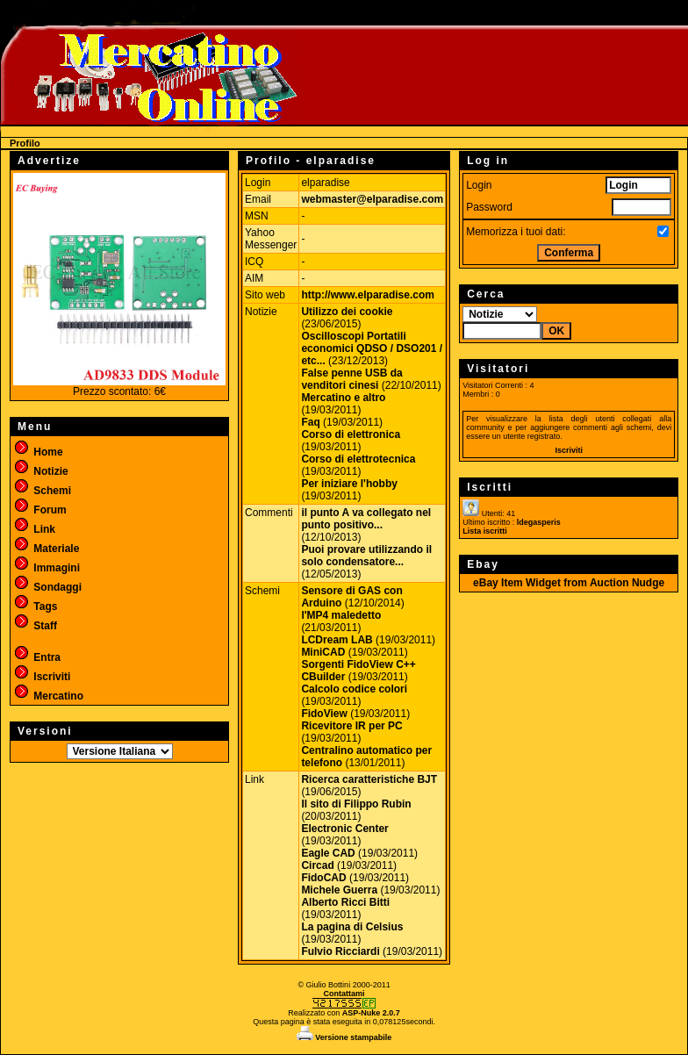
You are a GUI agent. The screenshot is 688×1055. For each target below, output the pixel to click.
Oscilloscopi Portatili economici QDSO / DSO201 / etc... (371, 348)
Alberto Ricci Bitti (345, 902)
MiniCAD (323, 652)
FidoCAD (323, 878)
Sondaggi (47, 587)
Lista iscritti (484, 531)
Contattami (344, 993)
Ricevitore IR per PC (351, 726)
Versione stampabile (344, 1037)
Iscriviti (41, 677)
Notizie (40, 471)
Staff (35, 626)
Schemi (42, 490)
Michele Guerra (339, 890)
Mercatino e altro (343, 397)
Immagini (46, 568)
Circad (317, 865)
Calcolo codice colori (354, 689)
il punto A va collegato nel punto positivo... (366, 518)
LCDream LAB (336, 640)
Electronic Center (344, 828)
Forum (40, 510)
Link (34, 529)
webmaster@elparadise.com (372, 199)
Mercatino (48, 696)
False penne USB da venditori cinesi (351, 379)
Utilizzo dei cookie (346, 311)
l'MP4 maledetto (341, 615)
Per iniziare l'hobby (349, 483)
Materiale (46, 548)
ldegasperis (539, 522)
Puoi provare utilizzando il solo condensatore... (366, 555)
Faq (310, 422)
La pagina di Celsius (352, 927)
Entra (37, 657)
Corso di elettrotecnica (358, 459)
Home (38, 452)
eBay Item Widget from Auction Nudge (568, 583)
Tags (35, 606)
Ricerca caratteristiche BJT (369, 779)
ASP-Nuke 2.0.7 (371, 1012)
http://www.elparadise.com (367, 295)
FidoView (324, 713)
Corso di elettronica (350, 434)
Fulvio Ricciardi (340, 951)
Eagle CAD (328, 853)
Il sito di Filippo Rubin (356, 804)
